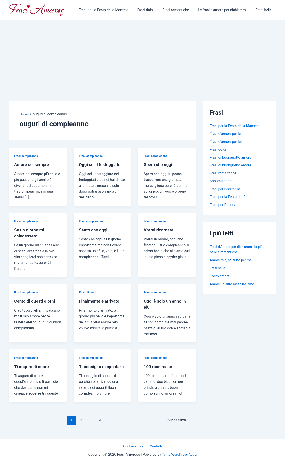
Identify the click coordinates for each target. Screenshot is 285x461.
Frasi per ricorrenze (225, 190)
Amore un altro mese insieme (233, 285)
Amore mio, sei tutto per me (232, 261)
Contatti (155, 445)
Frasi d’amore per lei (226, 134)
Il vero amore (220, 277)
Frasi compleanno (26, 156)
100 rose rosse (158, 365)
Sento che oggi (94, 229)
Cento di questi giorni (35, 300)
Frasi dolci (152, 10)
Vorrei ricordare (159, 229)
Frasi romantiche (180, 10)
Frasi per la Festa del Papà (230, 198)
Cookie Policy (134, 445)
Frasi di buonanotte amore (230, 158)
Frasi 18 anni (88, 292)
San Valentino (221, 182)
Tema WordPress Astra (179, 453)
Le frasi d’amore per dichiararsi (225, 10)
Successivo (178, 419)
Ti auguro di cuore (32, 365)
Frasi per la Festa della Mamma (111, 10)
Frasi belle (264, 10)
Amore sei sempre (32, 164)
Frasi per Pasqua (223, 206)
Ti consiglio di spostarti (102, 365)
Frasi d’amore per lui (226, 142)
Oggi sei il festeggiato (100, 164)
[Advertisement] (142, 53)
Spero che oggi (158, 164)
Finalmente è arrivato (100, 300)
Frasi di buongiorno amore (230, 166)
